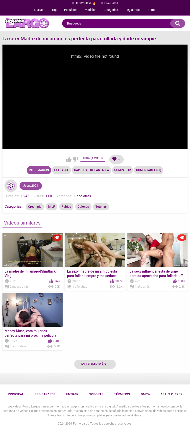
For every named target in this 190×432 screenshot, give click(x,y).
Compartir (122, 170)
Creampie (35, 206)
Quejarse (61, 170)
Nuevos (39, 10)
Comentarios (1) (148, 170)
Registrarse (133, 10)
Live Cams (111, 3)
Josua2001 (30, 185)
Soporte (96, 394)
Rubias (66, 206)
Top (54, 10)
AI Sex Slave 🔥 (85, 3)
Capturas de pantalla (91, 170)
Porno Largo (81, 423)
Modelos (90, 10)
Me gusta (68, 159)
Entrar (152, 10)
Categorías (111, 10)
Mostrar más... (95, 364)
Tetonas (101, 206)
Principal (16, 394)
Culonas (83, 206)
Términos (122, 394)
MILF (51, 206)
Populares (70, 10)
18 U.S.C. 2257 (171, 394)
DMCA (145, 394)
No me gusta (75, 159)
